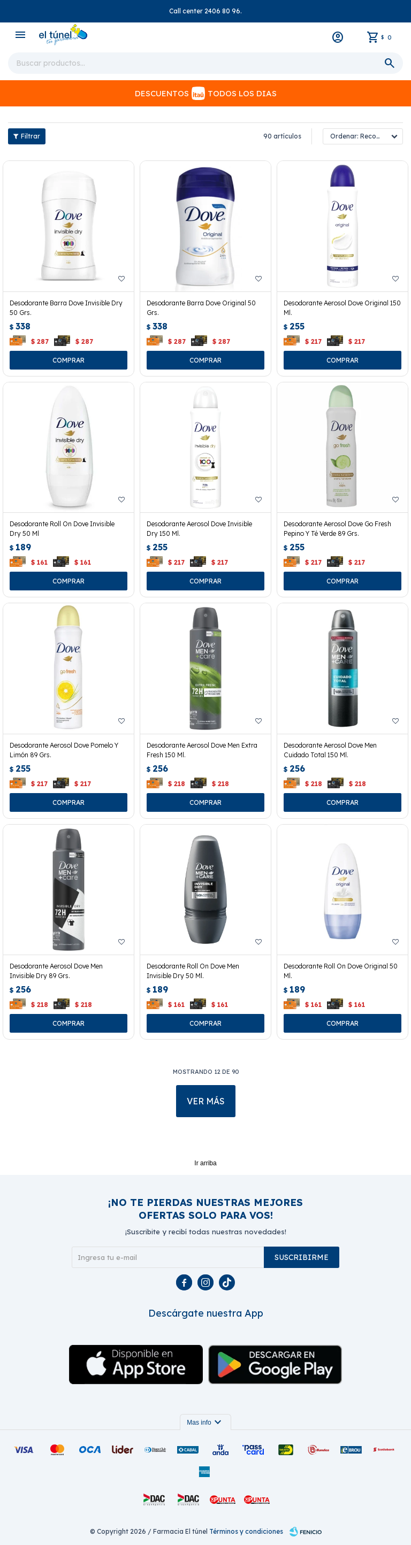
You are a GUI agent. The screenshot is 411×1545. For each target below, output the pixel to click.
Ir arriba (205, 1163)
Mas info (205, 1422)
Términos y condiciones (246, 1531)
